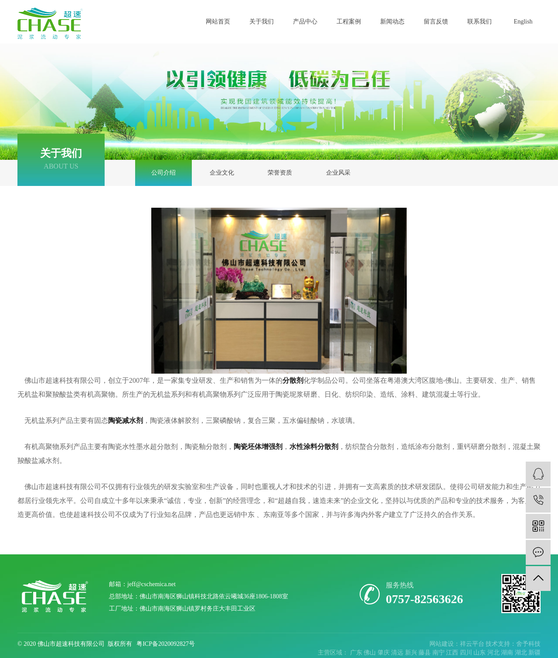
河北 (494, 652)
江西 (453, 652)
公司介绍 (163, 172)
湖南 (508, 652)
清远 (398, 652)
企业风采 (338, 172)
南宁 (439, 652)
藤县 (425, 652)
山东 (480, 652)
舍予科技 (528, 644)
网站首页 (218, 21)
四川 (467, 652)
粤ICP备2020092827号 (165, 644)
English (523, 21)
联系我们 (479, 21)
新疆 (534, 652)
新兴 (412, 652)
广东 (357, 652)
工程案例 (349, 21)
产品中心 (305, 21)
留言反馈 (436, 21)
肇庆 (384, 652)
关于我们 (261, 21)
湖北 (522, 652)
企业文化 (222, 172)
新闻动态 (392, 21)
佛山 (371, 652)
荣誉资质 (280, 172)
